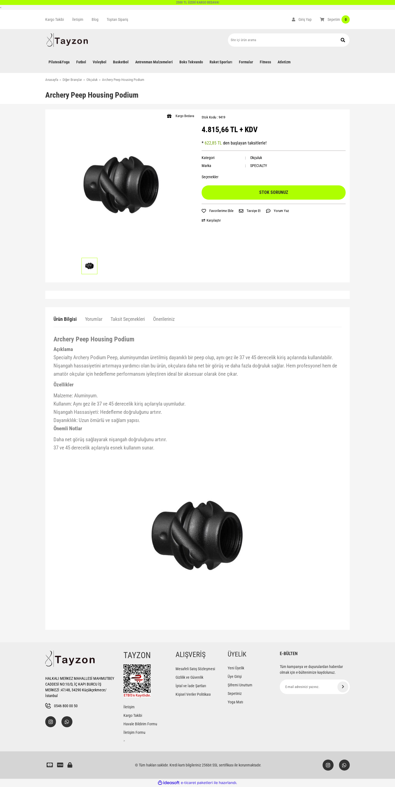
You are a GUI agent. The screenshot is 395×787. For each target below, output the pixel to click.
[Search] (289, 40)
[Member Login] (302, 19)
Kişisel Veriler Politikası (193, 694)
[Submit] (342, 686)
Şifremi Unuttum (240, 685)
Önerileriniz (164, 319)
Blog (95, 19)
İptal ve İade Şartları (191, 686)
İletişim (77, 19)
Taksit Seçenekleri (128, 319)
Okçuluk (256, 157)
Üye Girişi (235, 676)
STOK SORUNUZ (273, 192)
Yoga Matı (235, 702)
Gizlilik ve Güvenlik (189, 677)
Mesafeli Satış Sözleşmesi (195, 669)
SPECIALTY (258, 165)
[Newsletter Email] (315, 687)
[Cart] (335, 19)
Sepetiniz (235, 693)
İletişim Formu (134, 732)
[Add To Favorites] (217, 211)
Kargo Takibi (54, 19)
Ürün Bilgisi (65, 319)
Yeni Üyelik (236, 668)
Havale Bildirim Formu (140, 724)
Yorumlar (93, 319)
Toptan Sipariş (117, 19)
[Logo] (67, 40)
